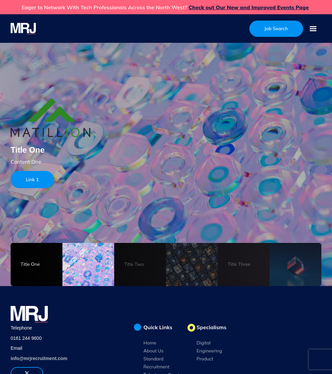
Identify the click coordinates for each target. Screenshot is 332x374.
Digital (203, 343)
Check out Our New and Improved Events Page (249, 7)
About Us (153, 351)
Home (149, 343)
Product (205, 359)
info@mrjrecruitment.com (39, 358)
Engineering (209, 351)
